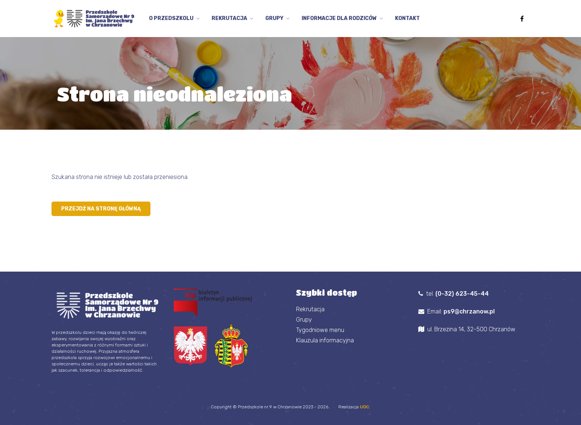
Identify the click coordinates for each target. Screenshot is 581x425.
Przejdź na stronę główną (101, 209)
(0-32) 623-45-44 (462, 293)
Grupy (274, 18)
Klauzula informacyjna (325, 340)
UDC (364, 406)
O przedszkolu (171, 18)
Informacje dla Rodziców (339, 18)
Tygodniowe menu (320, 329)
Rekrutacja (229, 18)
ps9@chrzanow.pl (469, 311)
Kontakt (407, 18)
